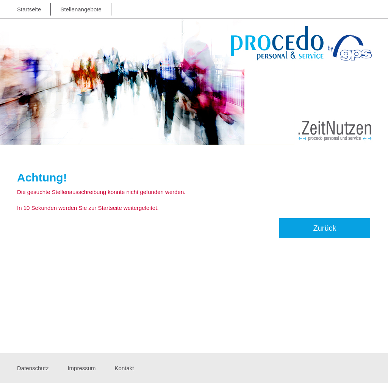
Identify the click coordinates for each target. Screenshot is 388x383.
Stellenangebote (80, 9)
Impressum (81, 368)
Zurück (324, 228)
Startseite (29, 9)
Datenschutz (32, 368)
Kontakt (124, 368)
